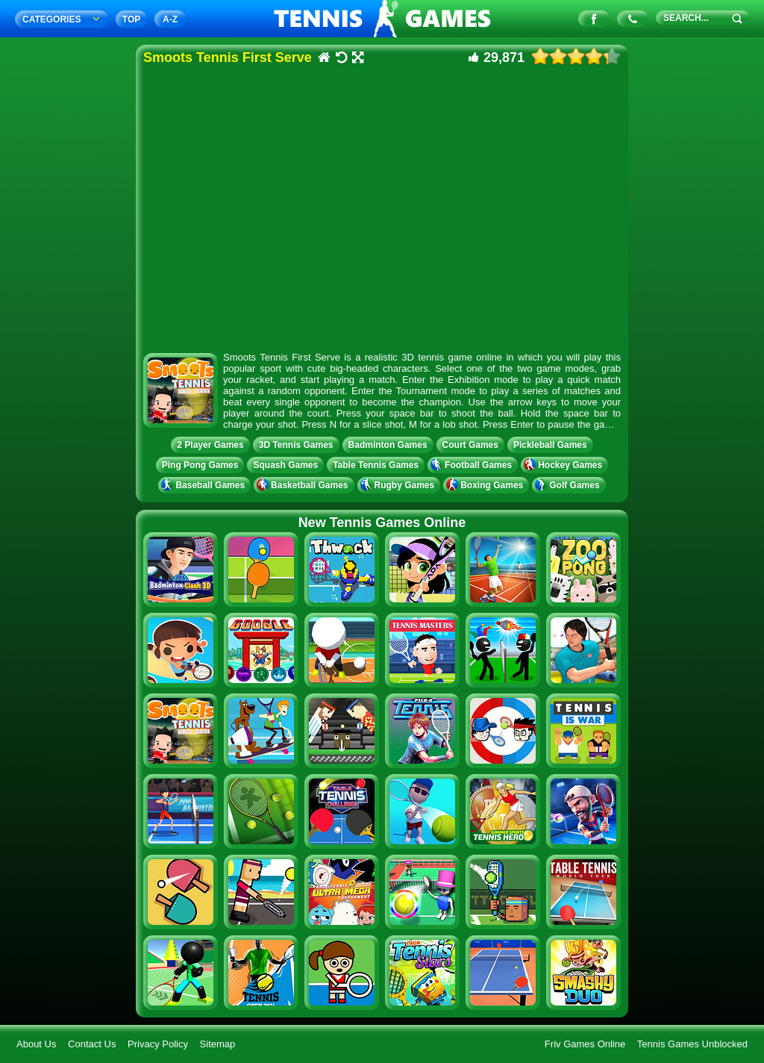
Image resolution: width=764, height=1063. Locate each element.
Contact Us (92, 1044)
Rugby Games (399, 485)
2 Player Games (210, 445)
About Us (36, 1044)
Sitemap (218, 1044)
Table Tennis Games (376, 465)
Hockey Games (564, 465)
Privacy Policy (158, 1044)
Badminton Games (388, 445)
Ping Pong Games (200, 465)
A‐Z (170, 19)
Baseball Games (204, 485)
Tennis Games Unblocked (692, 1044)
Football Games (472, 465)
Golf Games (568, 485)
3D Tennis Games (296, 445)
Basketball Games (304, 485)
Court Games (470, 445)
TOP (131, 19)
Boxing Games (486, 485)
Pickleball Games (550, 445)
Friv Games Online (585, 1044)
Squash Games (285, 465)
